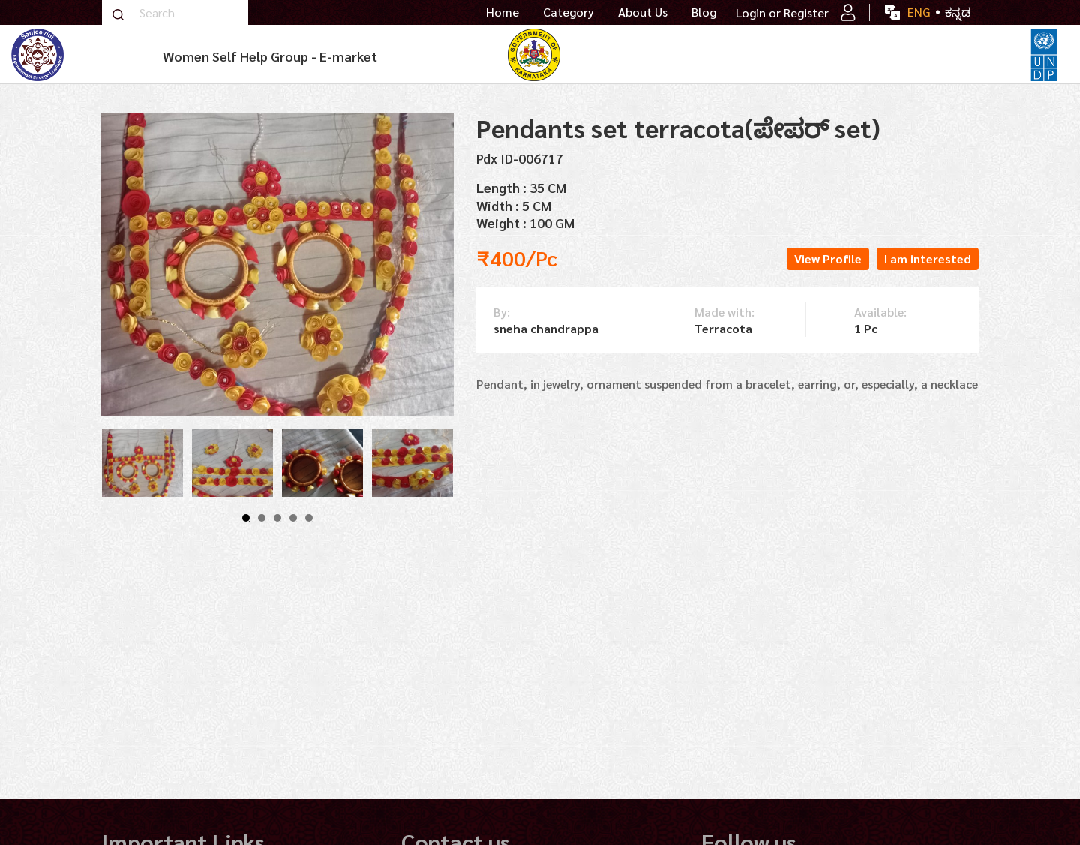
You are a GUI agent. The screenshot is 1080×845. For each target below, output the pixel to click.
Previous (86, 463)
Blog (704, 12)
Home (502, 12)
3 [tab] (277, 518)
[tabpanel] (143, 463)
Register (820, 12)
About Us (643, 12)
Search (118, 14)
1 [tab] (246, 518)
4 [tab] (293, 518)
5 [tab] (309, 518)
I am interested (927, 258)
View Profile (828, 258)
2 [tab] (262, 518)
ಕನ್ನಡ (957, 12)
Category (568, 12)
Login (751, 12)
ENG (919, 12)
